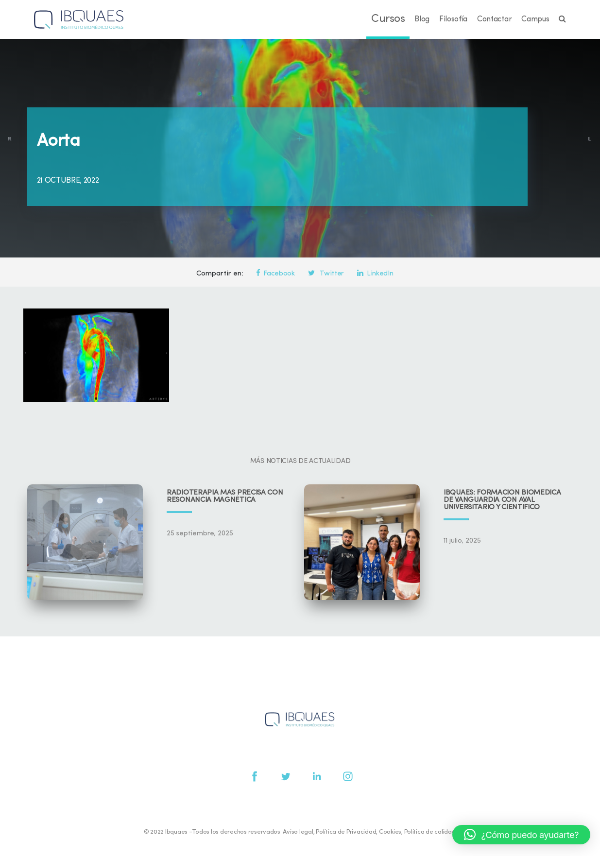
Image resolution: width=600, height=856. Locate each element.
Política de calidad (430, 832)
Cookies (390, 832)
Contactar (494, 19)
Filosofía (453, 19)
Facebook (275, 273)
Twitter (326, 273)
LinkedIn (375, 273)
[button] (521, 834)
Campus (535, 19)
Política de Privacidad (346, 832)
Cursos (388, 19)
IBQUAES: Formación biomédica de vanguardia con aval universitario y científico (502, 500)
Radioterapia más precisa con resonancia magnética (225, 496)
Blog (421, 19)
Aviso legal (298, 832)
